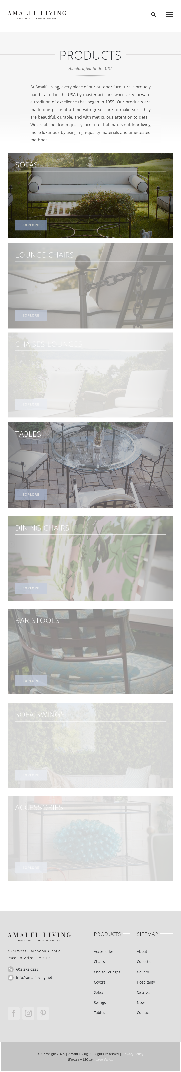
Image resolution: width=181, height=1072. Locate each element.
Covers (99, 982)
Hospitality (146, 982)
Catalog (143, 992)
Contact (143, 1012)
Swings (100, 1002)
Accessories (104, 951)
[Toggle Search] (153, 14)
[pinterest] (43, 1013)
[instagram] (28, 1013)
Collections (146, 961)
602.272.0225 (27, 969)
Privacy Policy (133, 1054)
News (141, 1002)
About (142, 951)
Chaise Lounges (107, 972)
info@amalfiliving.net (34, 977)
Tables (99, 1012)
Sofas (98, 992)
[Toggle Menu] (169, 14)
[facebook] (14, 1013)
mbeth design (103, 1059)
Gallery (143, 972)
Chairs (99, 961)
